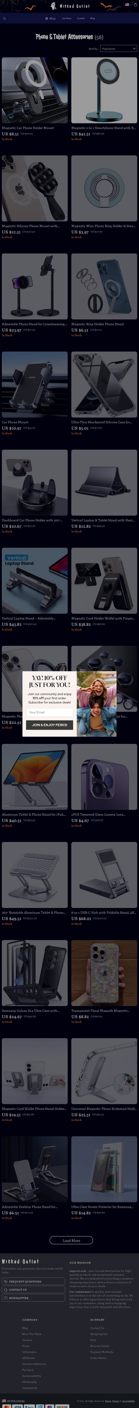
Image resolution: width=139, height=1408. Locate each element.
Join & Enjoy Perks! (49, 725)
